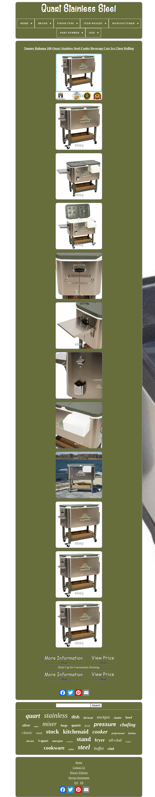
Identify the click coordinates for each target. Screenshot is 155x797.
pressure (105, 724)
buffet (99, 748)
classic (27, 733)
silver (26, 725)
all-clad (115, 740)
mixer (49, 723)
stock (52, 731)
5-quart (43, 740)
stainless (56, 715)
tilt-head (88, 717)
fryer (100, 739)
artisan (70, 741)
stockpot (103, 717)
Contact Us (79, 767)
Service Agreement (78, 777)
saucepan (57, 741)
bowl (128, 717)
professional (118, 733)
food (87, 725)
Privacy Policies (79, 772)
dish (76, 716)
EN (76, 782)
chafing (127, 724)
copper (128, 741)
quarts (76, 725)
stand (84, 739)
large (64, 725)
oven (39, 733)
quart (33, 715)
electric (30, 741)
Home (78, 762)
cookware (54, 748)
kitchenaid (76, 731)
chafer (118, 717)
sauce (36, 726)
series (71, 749)
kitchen (132, 733)
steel (84, 747)
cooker (100, 732)
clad (111, 749)
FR (81, 782)
